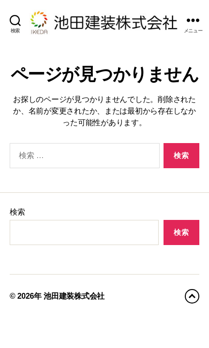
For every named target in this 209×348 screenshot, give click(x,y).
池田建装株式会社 (74, 296)
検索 (17, 212)
